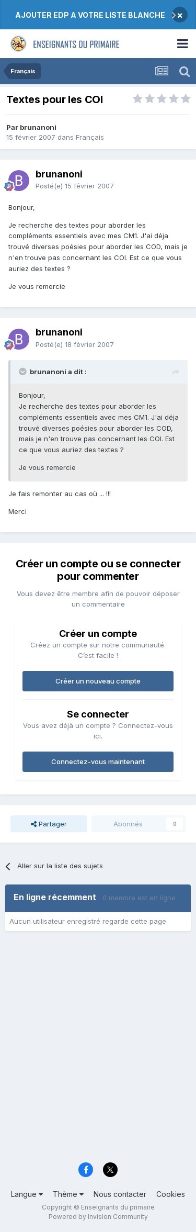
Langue (27, 1194)
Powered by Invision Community (98, 1216)
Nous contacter (120, 1194)
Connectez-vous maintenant (98, 761)
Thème (68, 1194)
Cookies (170, 1194)
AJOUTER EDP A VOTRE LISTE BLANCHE (90, 14)
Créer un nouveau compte (98, 681)
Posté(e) (75, 186)
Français (90, 137)
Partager (49, 824)
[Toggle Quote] (23, 371)
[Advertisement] (98, 1050)
